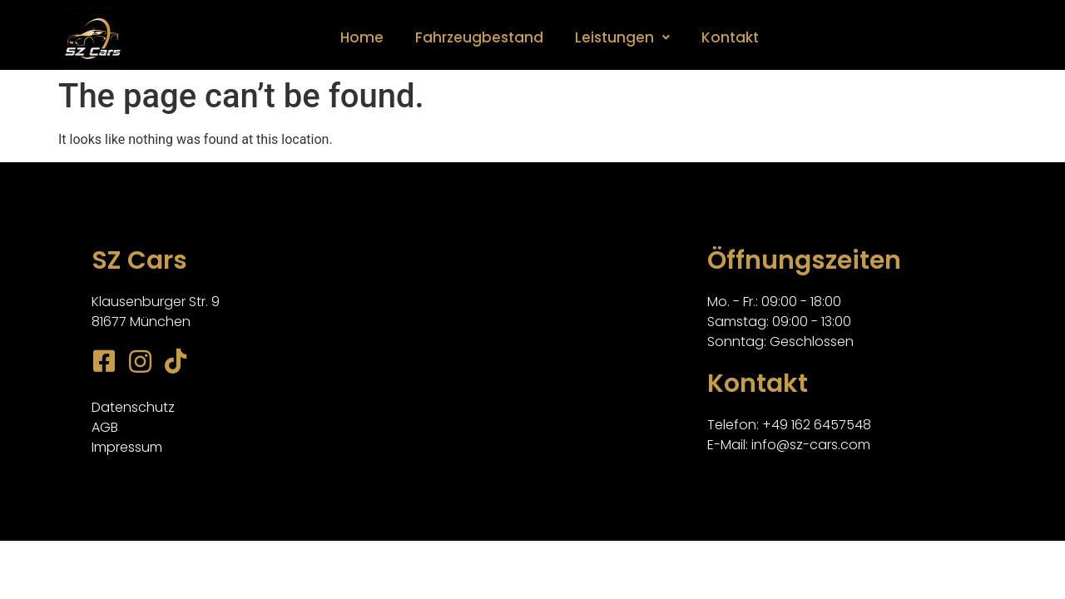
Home (362, 37)
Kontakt (730, 37)
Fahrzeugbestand (479, 37)
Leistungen (622, 37)
